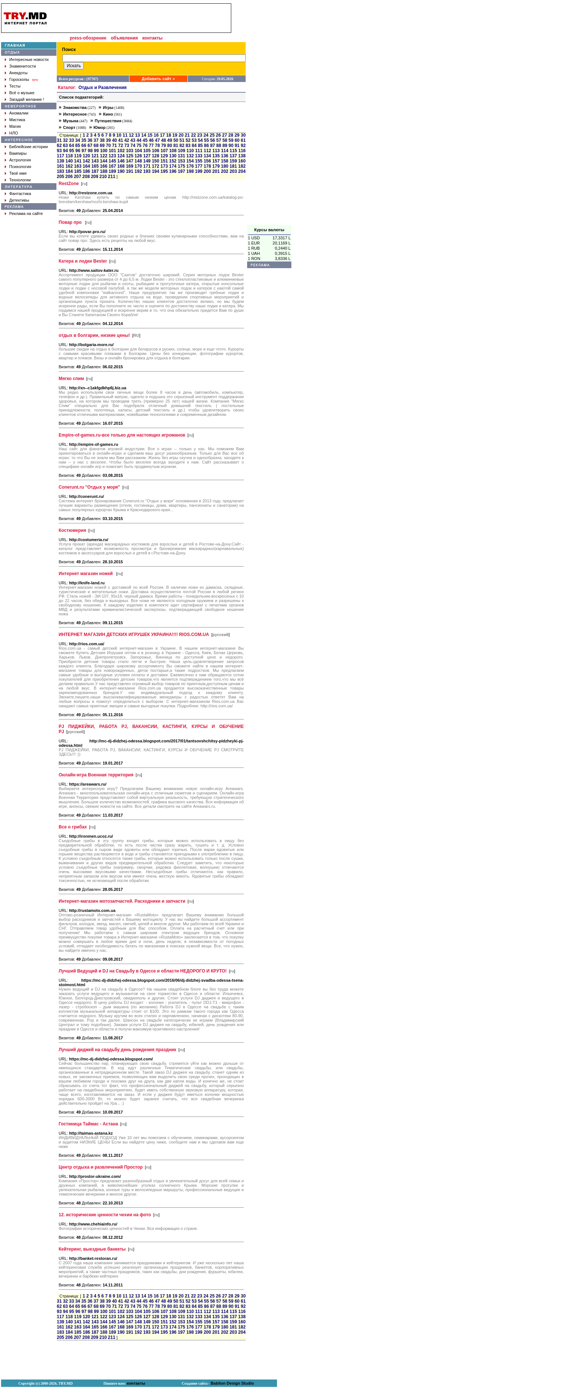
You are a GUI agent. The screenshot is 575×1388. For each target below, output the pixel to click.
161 (60, 166)
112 (207, 150)
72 (120, 145)
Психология (20, 166)
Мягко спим (71, 378)
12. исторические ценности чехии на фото (105, 1214)
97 (84, 150)
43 (133, 140)
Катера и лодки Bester (83, 261)
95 (71, 150)
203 (233, 171)
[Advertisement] (269, 114)
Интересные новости (29, 59)
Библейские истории (28, 146)
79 (163, 145)
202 (224, 171)
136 (224, 155)
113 (216, 150)
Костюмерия (72, 530)
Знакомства (75, 107)
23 (199, 135)
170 (138, 166)
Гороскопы (19, 79)
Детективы (19, 200)
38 (102, 140)
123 (112, 155)
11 (124, 135)
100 (103, 150)
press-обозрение (88, 38)
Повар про (71, 222)
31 (59, 140)
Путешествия (108, 121)
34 (77, 140)
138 (242, 155)
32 (65, 140)
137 (233, 155)
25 (212, 135)
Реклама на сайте (26, 213)
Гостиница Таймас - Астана (88, 1124)
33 (71, 140)
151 (164, 161)
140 (69, 161)
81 (175, 145)
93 (59, 150)
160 (242, 161)
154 (190, 161)
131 (181, 155)
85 (200, 145)
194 (155, 171)
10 (119, 135)
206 (69, 176)
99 (96, 150)
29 (237, 135)
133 (198, 155)
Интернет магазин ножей (86, 573)
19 (174, 135)
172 (155, 166)
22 (193, 135)
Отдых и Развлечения (103, 87)
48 (163, 140)
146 (121, 161)
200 (207, 171)
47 (157, 140)
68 (96, 145)
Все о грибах (73, 827)
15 (150, 135)
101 (112, 150)
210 (103, 176)
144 (103, 161)
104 (138, 150)
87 (212, 145)
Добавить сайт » (158, 78)
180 (224, 166)
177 (198, 166)
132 (190, 155)
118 (69, 155)
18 (168, 135)
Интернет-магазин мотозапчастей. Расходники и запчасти (122, 901)
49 (169, 140)
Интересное (75, 114)
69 (102, 145)
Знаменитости (22, 66)
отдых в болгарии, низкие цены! (94, 335)
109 (181, 150)
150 (155, 161)
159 (233, 161)
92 (243, 145)
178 (207, 166)
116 (242, 150)
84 (194, 145)
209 (94, 176)
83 (188, 145)
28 (230, 135)
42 (126, 140)
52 (188, 140)
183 (60, 171)
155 (198, 161)
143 (95, 161)
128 (155, 155)
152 (172, 161)
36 (89, 140)
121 (95, 155)
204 (242, 171)
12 (131, 135)
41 (120, 140)
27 (224, 135)
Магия (15, 126)
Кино (108, 114)
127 (146, 155)
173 (164, 166)
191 (129, 171)
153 (181, 161)
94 (65, 150)
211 (111, 176)
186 (86, 171)
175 (181, 166)
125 (129, 155)
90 (231, 145)
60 (237, 140)
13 (137, 135)
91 (237, 145)
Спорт (69, 127)
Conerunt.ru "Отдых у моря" (89, 487)
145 (112, 161)
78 (157, 145)
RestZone (69, 183)
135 (216, 155)
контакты (152, 38)
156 (207, 161)
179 (216, 166)
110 (190, 150)
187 (95, 171)
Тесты (15, 86)
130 (172, 155)
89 (224, 145)
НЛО (13, 133)
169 (129, 166)
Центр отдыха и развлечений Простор (101, 1167)
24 (206, 135)
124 (121, 155)
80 (169, 145)
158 (224, 161)
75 (138, 145)
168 (121, 166)
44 (138, 140)
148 (138, 161)
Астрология (20, 160)
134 (207, 155)
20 (181, 135)
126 (138, 155)
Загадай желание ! (26, 99)
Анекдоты (18, 73)
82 (182, 145)
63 (65, 145)
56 (212, 140)
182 (242, 166)
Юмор (99, 127)
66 (84, 145)
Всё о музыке (21, 92)
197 (181, 171)
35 (84, 140)
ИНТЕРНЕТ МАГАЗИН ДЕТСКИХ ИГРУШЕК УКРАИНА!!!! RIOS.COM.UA (134, 634)
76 (145, 145)
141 (78, 161)
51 (182, 140)
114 (224, 150)
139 (60, 161)
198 (190, 171)
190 (121, 171)
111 (198, 150)
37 (96, 140)
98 (90, 150)
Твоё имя (18, 173)
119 (78, 155)
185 (78, 171)
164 (86, 166)
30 (243, 135)
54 (200, 140)
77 (151, 145)
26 (218, 135)
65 (77, 145)
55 (206, 140)
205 (60, 176)
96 (77, 150)
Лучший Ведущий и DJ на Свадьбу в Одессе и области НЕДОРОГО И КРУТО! (143, 971)
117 (60, 155)
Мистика (17, 119)
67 (89, 145)
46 (151, 140)
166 (103, 166)
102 (121, 150)
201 (216, 171)
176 (190, 166)
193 (146, 171)
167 (112, 166)
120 (86, 155)
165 (95, 166)
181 (233, 166)
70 (108, 145)
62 (59, 145)
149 (146, 161)
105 (146, 150)
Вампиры (18, 153)
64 (71, 145)
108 (173, 150)
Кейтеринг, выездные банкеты (92, 1249)
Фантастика (20, 193)
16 (156, 135)
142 (86, 161)
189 (112, 171)
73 (126, 145)
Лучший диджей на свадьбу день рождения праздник (117, 1049)
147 (129, 161)
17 (162, 135)
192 (138, 171)
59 (231, 140)
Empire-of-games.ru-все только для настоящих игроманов (122, 435)
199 (198, 171)
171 (146, 166)
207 (77, 176)
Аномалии (18, 113)
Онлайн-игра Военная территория (96, 774)
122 (103, 155)
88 (218, 145)
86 (206, 145)
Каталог (66, 87)
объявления (124, 38)
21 (187, 135)
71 (114, 145)
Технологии (20, 180)
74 (133, 145)
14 (143, 135)
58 (224, 140)
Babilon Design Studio (232, 1383)
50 (175, 140)
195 (164, 171)
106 (155, 150)
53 (194, 140)
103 (130, 150)
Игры (108, 107)
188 (103, 171)
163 (78, 166)
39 (108, 140)
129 (164, 155)
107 (164, 150)
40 (114, 140)
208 (86, 176)
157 (216, 161)
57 (218, 140)
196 (172, 171)
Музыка (71, 121)
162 (69, 166)
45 (145, 140)
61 (243, 140)
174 (172, 166)
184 (69, 171)
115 (233, 150)
